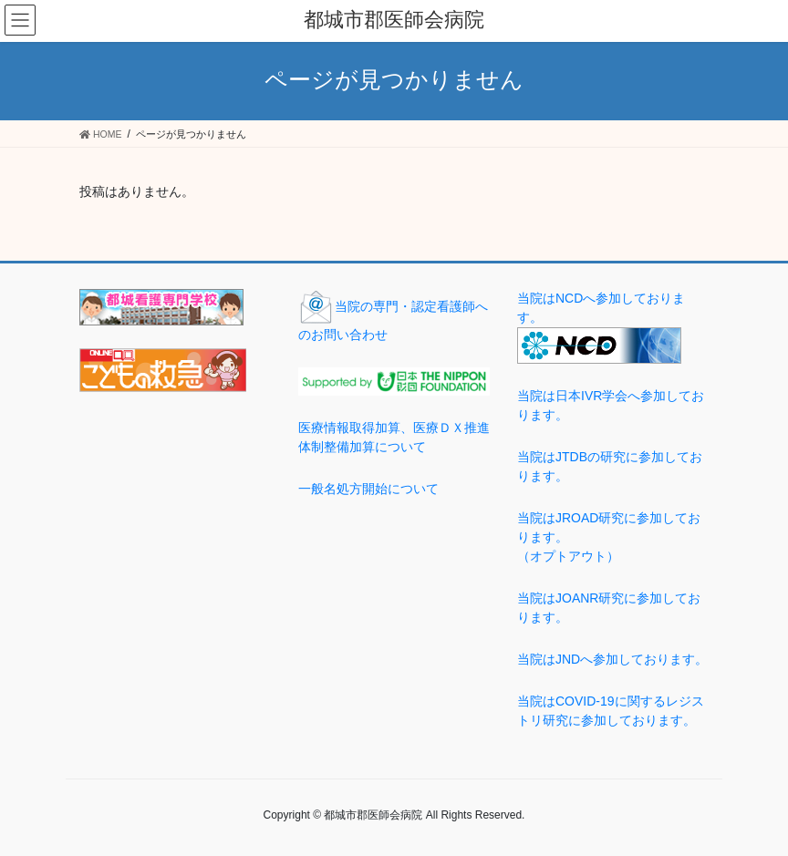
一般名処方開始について (368, 488)
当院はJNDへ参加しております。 (612, 659)
